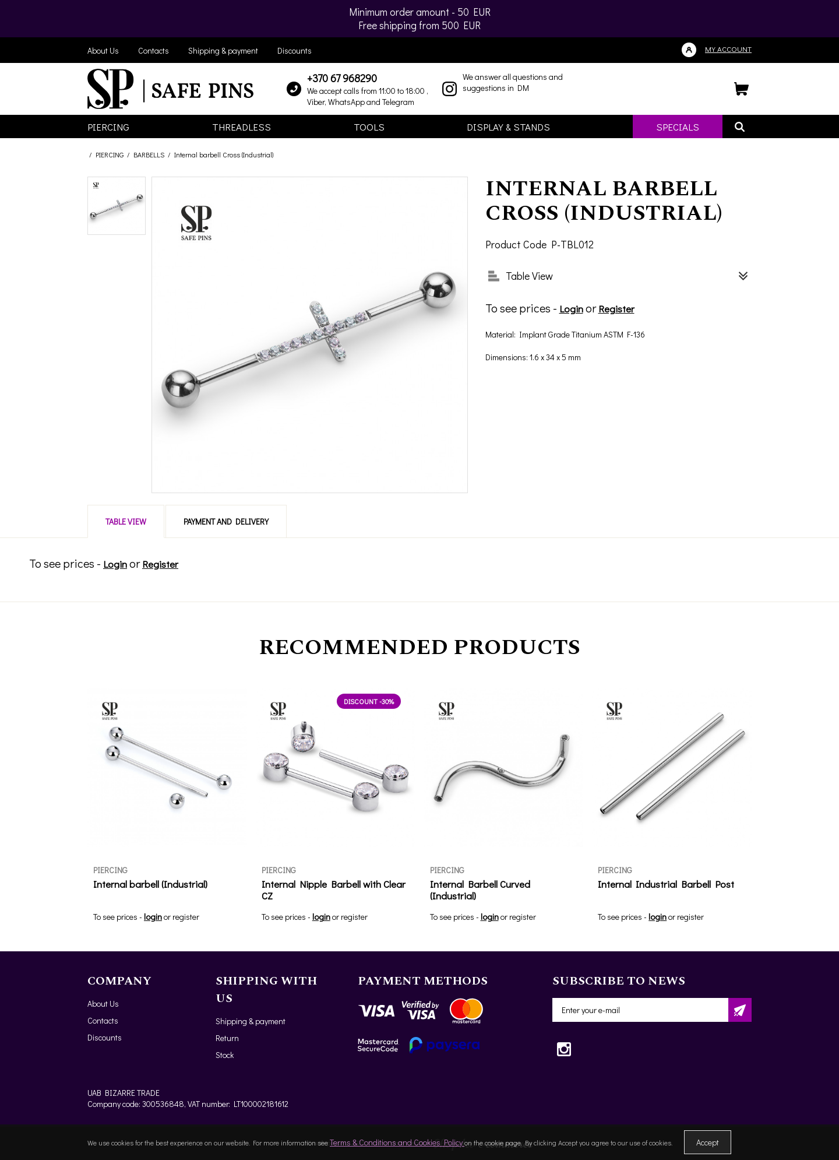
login (153, 916)
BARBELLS (148, 154)
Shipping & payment (223, 50)
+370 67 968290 (342, 78)
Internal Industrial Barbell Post (666, 884)
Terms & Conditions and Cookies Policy (397, 1142)
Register (616, 308)
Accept (707, 1142)
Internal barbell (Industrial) (150, 884)
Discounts (294, 50)
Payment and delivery (226, 521)
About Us (103, 50)
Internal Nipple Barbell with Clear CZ (334, 889)
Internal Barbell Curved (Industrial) (480, 889)
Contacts (153, 50)
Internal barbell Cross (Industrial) (223, 154)
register (185, 916)
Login (571, 308)
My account (728, 49)
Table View (125, 521)
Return (227, 1037)
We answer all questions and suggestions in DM (513, 82)
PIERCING (110, 154)
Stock (225, 1054)
